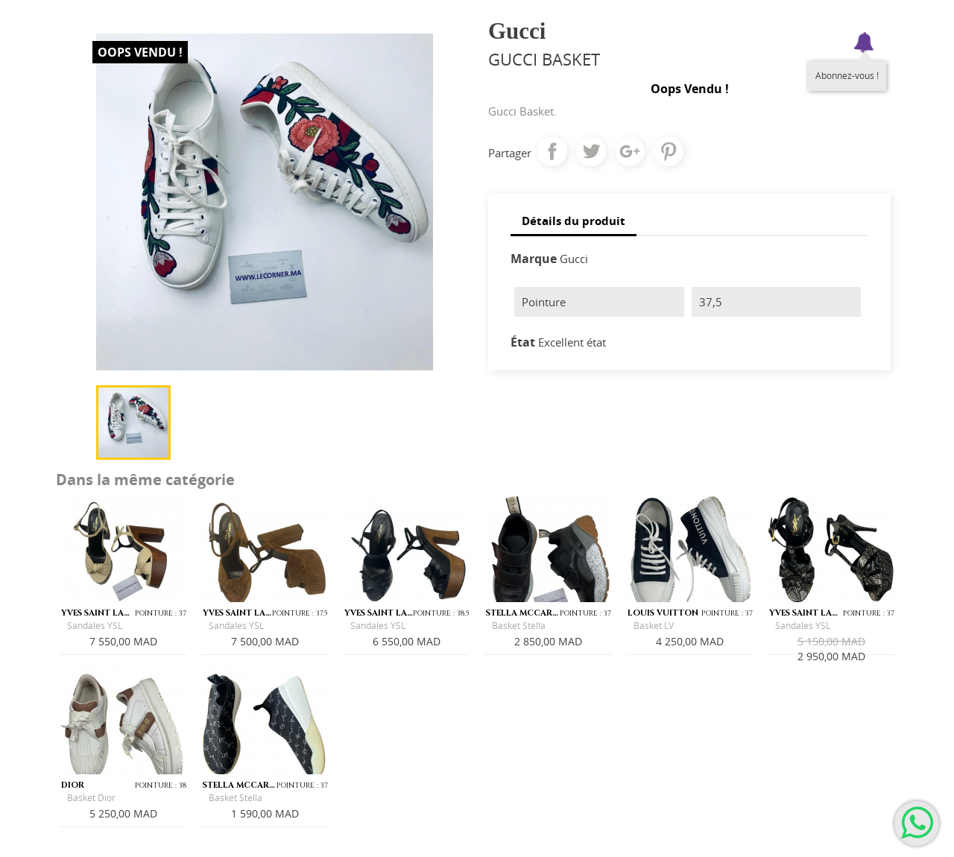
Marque (534, 258)
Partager (552, 151)
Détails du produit (573, 220)
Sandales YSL (94, 625)
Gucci (574, 258)
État (523, 342)
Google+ (630, 151)
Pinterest (668, 151)
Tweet (591, 151)
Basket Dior (91, 798)
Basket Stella (519, 625)
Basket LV (654, 625)
